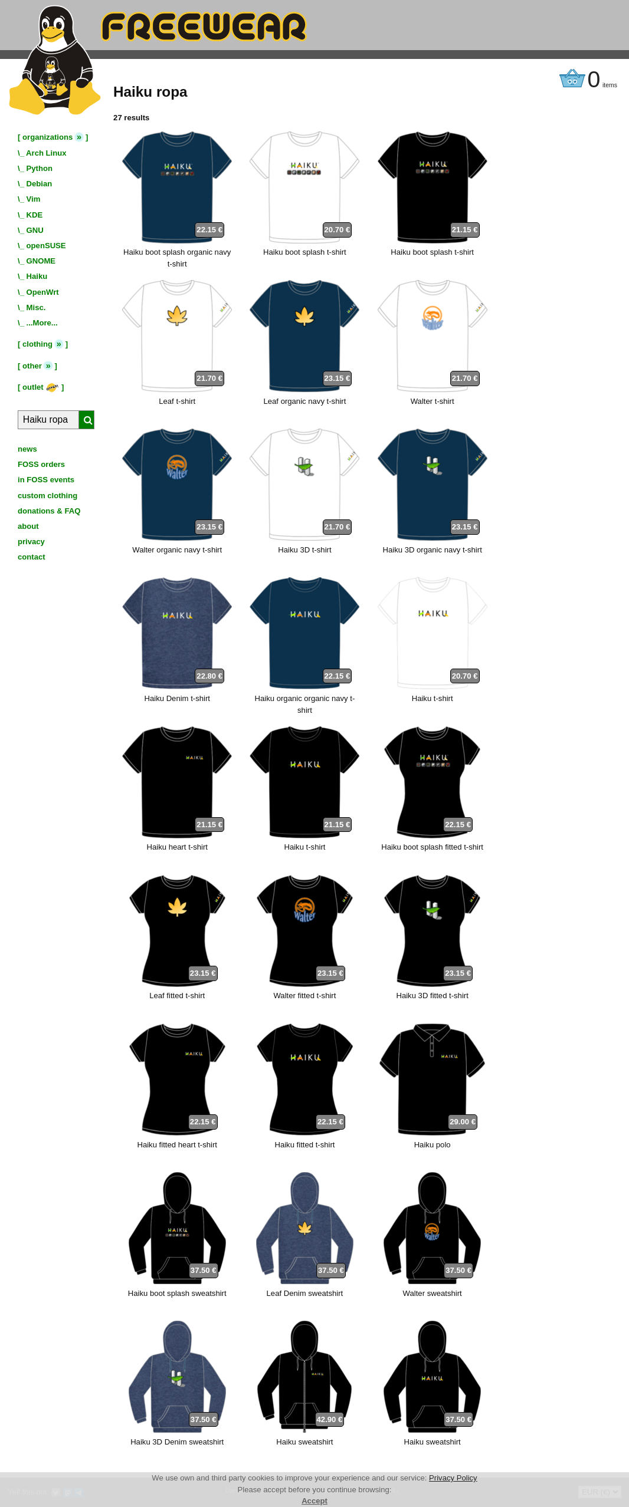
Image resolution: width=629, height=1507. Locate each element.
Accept (314, 1500)
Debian (40, 183)
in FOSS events (46, 479)
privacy (31, 541)
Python (40, 168)
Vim (34, 199)
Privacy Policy (453, 1477)
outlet (40, 387)
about (28, 526)
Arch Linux (46, 153)
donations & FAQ (49, 510)
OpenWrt (43, 292)
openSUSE (46, 245)
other (32, 365)
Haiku (37, 276)
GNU (35, 230)
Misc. (36, 307)
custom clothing (47, 495)
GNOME (41, 260)
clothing (37, 344)
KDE (35, 214)
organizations (47, 137)
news (27, 449)
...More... (42, 322)
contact (31, 556)
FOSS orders (41, 464)
